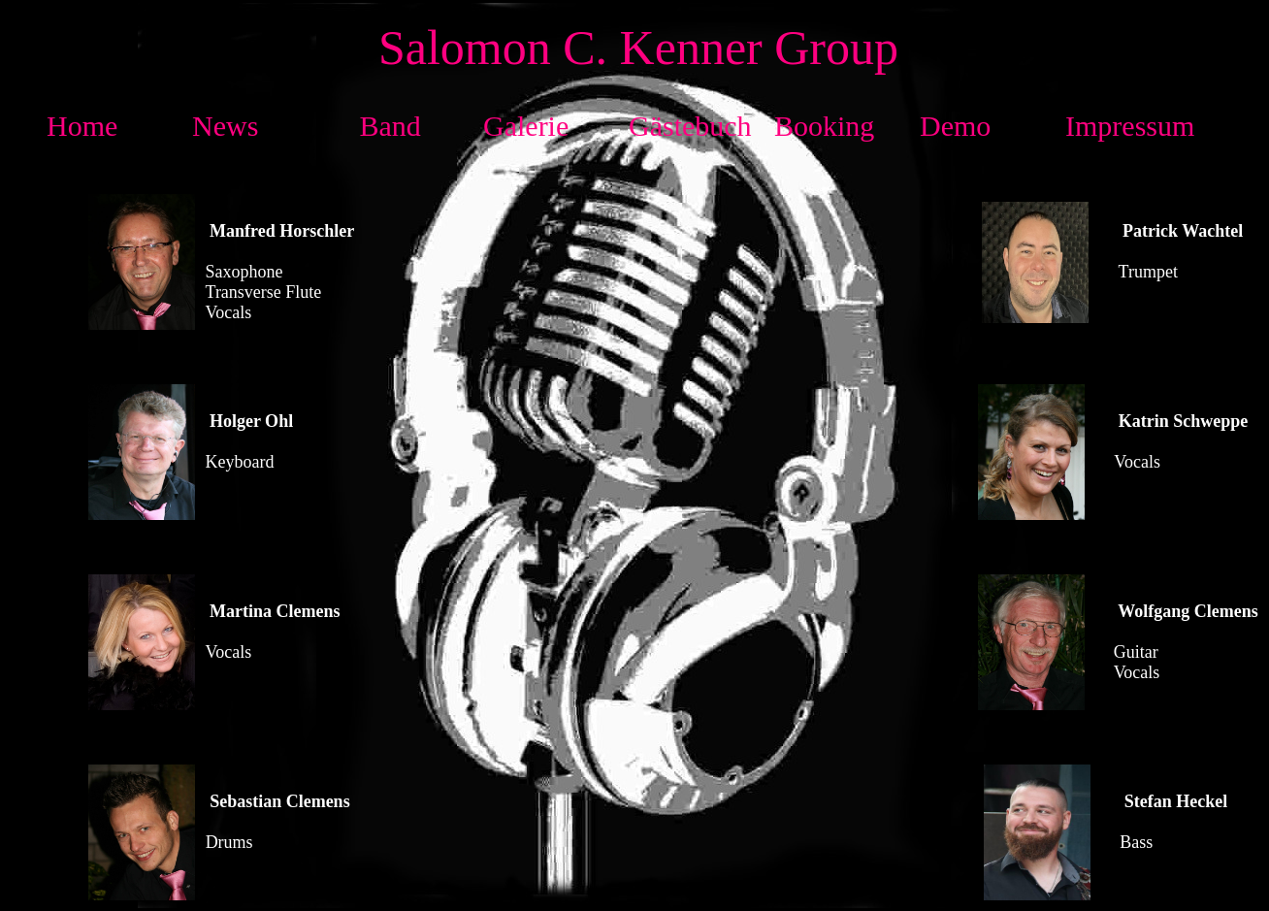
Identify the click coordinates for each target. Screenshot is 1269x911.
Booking (824, 126)
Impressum (1129, 126)
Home (82, 126)
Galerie (526, 126)
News (225, 126)
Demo (955, 126)
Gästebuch (690, 126)
